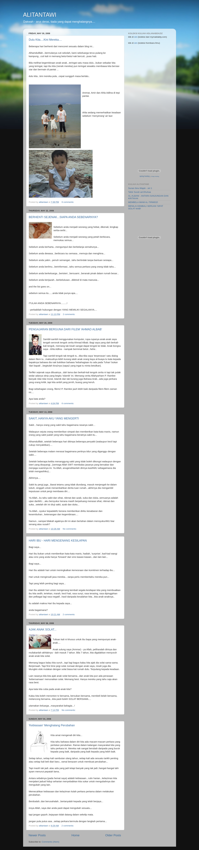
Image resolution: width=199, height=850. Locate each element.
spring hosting (144, 176)
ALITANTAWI (39, 14)
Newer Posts (37, 835)
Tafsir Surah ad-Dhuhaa (139, 192)
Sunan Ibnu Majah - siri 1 (140, 188)
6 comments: (68, 202)
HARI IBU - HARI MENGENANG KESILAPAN (58, 540)
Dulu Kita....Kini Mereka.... (45, 39)
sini (136, 37)
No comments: (70, 529)
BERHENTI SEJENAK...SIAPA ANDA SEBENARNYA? (63, 217)
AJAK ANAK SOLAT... (43, 629)
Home (76, 835)
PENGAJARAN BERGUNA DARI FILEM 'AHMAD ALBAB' (65, 329)
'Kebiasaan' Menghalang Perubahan (52, 725)
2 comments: (69, 314)
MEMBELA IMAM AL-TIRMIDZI (143, 202)
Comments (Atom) (50, 842)
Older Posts (113, 835)
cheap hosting (155, 176)
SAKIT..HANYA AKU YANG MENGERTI (54, 418)
